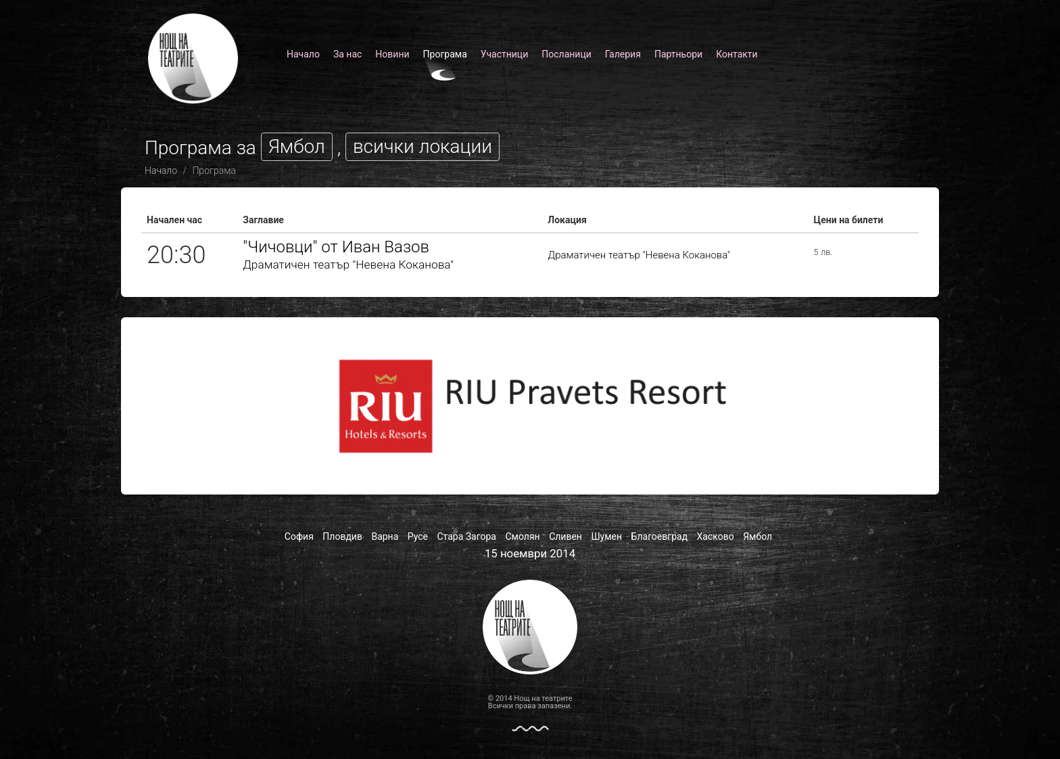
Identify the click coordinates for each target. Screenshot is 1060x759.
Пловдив (342, 536)
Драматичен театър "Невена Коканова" (348, 264)
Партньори (678, 54)
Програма (445, 54)
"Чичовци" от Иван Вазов (336, 246)
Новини (392, 54)
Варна (384, 536)
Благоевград (659, 536)
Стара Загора (466, 536)
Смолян (522, 536)
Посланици (566, 54)
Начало (303, 54)
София (299, 536)
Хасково (715, 536)
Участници (504, 54)
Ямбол (757, 536)
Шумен (606, 536)
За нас (347, 54)
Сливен (565, 536)
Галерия (623, 54)
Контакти (737, 54)
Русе (418, 536)
